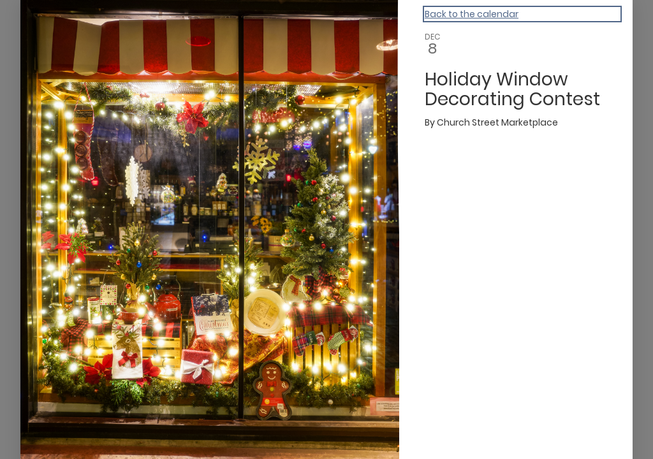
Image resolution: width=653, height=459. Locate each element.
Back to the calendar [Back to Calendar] (471, 14)
